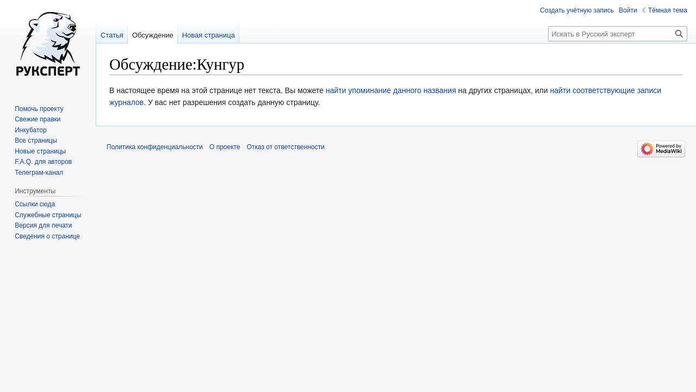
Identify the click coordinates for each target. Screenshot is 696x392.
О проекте (224, 147)
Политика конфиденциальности (155, 147)
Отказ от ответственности (286, 147)
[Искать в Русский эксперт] (617, 33)
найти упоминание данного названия (391, 90)
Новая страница (208, 35)
